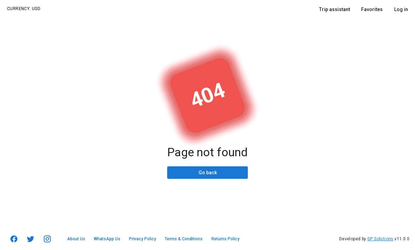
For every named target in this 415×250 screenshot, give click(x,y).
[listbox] (364, 12)
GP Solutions (380, 238)
